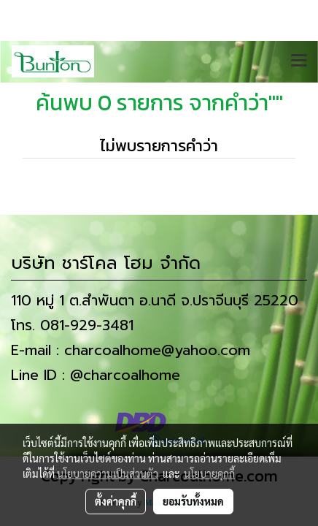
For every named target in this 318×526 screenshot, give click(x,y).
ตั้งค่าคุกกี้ (115, 501)
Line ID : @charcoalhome (95, 375)
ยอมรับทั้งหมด (193, 501)
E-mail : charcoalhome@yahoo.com (130, 350)
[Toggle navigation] (299, 61)
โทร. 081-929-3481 (72, 325)
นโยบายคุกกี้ (209, 473)
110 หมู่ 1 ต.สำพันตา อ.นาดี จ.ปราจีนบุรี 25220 (154, 300)
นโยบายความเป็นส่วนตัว (107, 473)
